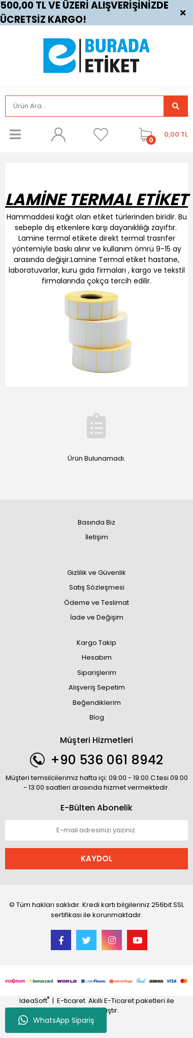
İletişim (96, 537)
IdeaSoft (34, 1000)
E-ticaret (71, 1000)
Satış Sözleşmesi (96, 587)
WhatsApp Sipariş (56, 1020)
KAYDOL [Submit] (96, 858)
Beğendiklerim (97, 702)
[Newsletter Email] (96, 830)
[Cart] (161, 134)
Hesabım (97, 657)
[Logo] (96, 55)
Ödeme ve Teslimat (96, 602)
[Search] (85, 106)
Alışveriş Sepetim (97, 687)
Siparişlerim (96, 672)
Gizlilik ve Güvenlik (96, 572)
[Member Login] (58, 134)
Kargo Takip (96, 642)
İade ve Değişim (96, 617)
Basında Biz (96, 522)
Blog (96, 717)
